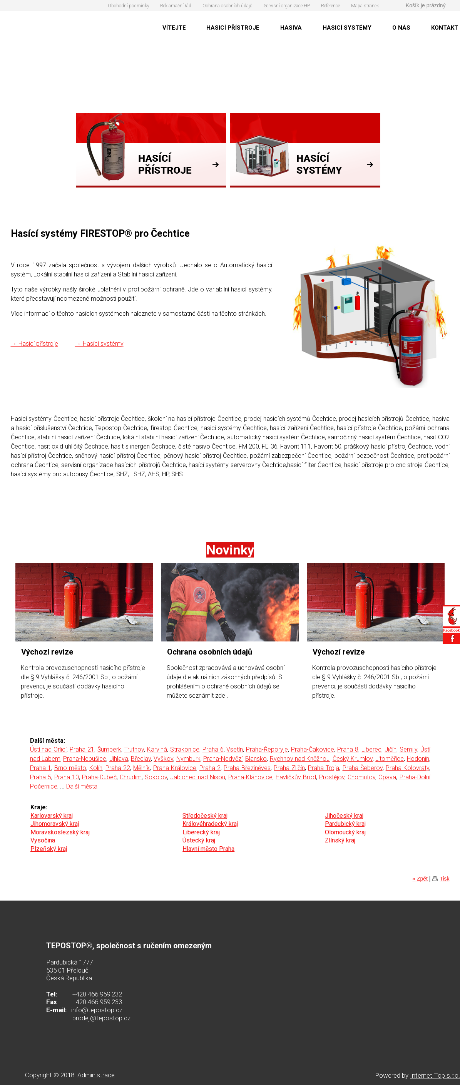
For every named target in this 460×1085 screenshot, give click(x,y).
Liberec (371, 749)
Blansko (256, 758)
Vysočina (42, 840)
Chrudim (131, 777)
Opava (387, 777)
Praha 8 (347, 749)
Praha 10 (66, 777)
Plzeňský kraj (48, 848)
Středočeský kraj (204, 815)
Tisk (444, 879)
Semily (408, 749)
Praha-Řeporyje (267, 749)
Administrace (96, 1075)
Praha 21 (82, 749)
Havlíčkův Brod (296, 777)
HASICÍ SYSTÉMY (347, 27)
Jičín (390, 749)
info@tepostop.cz (96, 1010)
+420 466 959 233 (97, 1002)
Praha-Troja (323, 768)
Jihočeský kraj (344, 815)
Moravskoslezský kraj (60, 832)
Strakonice (184, 749)
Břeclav (141, 758)
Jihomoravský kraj (54, 823)
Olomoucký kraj (345, 832)
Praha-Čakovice (312, 749)
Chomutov (361, 777)
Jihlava (118, 758)
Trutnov (134, 749)
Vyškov (163, 758)
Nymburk (188, 758)
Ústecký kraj (198, 840)
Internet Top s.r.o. (435, 1075)
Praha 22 (117, 768)
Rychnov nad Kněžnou (300, 758)
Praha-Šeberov (363, 768)
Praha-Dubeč (99, 777)
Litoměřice (389, 758)
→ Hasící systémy (99, 343)
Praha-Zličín (289, 768)
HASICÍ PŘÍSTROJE (232, 27)
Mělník (141, 768)
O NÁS (401, 27)
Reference (330, 5)
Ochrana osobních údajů (227, 5)
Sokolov (156, 777)
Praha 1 (40, 768)
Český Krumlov (353, 758)
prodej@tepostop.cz (101, 1018)
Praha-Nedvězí (223, 758)
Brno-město (70, 768)
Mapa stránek (365, 5)
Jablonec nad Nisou (197, 777)
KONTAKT (444, 27)
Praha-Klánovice (250, 777)
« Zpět (420, 879)
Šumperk (109, 749)
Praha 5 (40, 777)
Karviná (157, 749)
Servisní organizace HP (287, 5)
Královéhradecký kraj (210, 823)
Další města (81, 786)
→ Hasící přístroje (34, 343)
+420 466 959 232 (97, 994)
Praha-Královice (174, 768)
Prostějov (332, 777)
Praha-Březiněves (247, 768)
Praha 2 (210, 768)
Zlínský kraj (340, 840)
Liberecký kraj (201, 832)
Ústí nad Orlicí (48, 749)
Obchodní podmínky (128, 5)
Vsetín (234, 749)
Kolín (95, 768)
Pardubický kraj (345, 823)
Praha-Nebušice (84, 758)
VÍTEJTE (174, 27)
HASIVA (291, 27)
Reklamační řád (175, 5)
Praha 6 (213, 749)
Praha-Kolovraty (407, 768)
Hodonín (418, 758)
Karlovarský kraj (51, 815)
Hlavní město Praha (208, 848)
